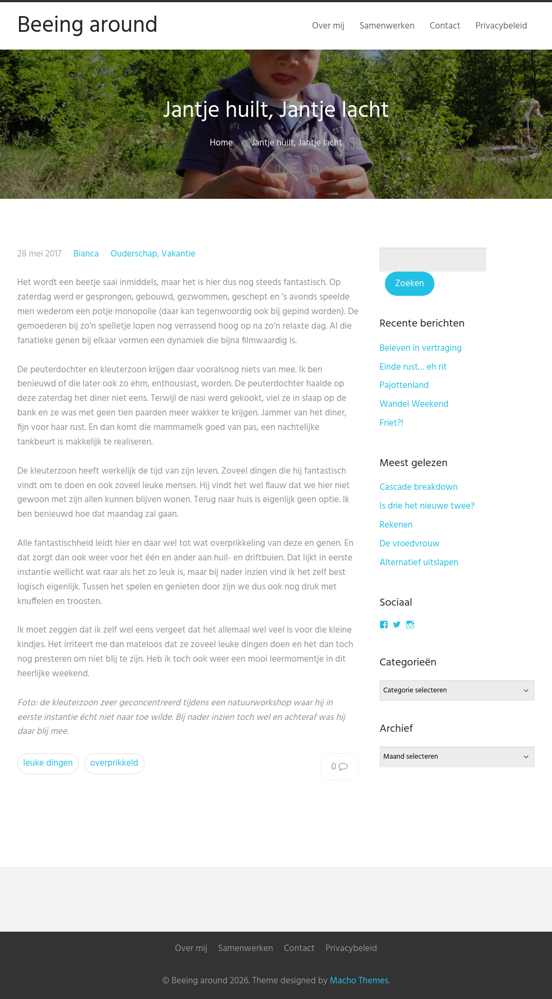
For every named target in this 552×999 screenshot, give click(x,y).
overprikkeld (114, 763)
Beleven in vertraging (421, 348)
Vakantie (178, 254)
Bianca (86, 254)
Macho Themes (359, 981)
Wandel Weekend (414, 404)
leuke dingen (48, 763)
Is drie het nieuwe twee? (427, 506)
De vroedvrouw (409, 544)
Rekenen (396, 525)
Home (221, 143)
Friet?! (391, 423)
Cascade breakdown (419, 487)
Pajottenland (404, 385)
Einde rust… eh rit (413, 367)
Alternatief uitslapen (419, 563)
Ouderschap (134, 254)
